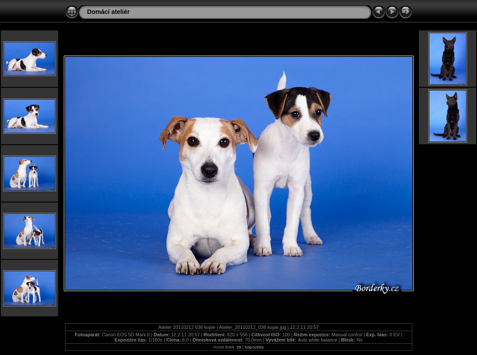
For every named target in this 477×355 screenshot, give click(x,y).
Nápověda (254, 347)
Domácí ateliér (108, 11)
